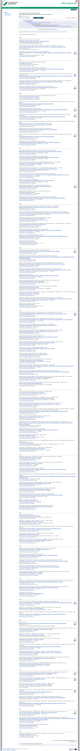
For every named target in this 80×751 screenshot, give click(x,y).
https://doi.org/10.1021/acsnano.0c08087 (28, 253)
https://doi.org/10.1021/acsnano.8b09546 (28, 406)
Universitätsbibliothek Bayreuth (9, 748)
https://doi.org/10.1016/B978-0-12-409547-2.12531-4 (30, 524)
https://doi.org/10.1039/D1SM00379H (28, 295)
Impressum (9, 750)
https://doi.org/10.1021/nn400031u (27, 631)
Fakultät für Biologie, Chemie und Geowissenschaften (38, 22)
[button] (39, 18)
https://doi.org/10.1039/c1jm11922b (27, 694)
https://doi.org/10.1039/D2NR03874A (28, 232)
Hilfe (18, 7)
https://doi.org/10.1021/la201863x (27, 728)
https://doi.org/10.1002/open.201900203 (28, 413)
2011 (62, 31)
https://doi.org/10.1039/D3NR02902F (28, 177)
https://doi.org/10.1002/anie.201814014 (28, 451)
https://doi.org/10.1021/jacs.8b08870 (27, 491)
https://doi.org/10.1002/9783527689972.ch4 (29, 537)
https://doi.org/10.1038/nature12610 (27, 642)
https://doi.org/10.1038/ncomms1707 (28, 681)
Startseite (5, 7)
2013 (57, 31)
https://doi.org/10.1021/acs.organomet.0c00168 (29, 333)
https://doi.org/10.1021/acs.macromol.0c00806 (29, 339)
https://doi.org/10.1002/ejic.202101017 (28, 215)
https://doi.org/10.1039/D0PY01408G (28, 278)
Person (49, 29)
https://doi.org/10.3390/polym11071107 (28, 419)
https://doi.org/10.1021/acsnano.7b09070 (28, 466)
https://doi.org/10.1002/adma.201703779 (28, 460)
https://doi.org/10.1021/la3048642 (27, 660)
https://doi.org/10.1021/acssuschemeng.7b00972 (30, 531)
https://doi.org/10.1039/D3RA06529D (28, 165)
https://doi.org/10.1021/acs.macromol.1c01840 (29, 238)
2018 (45, 31)
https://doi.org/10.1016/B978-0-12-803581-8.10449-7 (30, 445)
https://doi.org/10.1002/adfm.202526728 (28, 84)
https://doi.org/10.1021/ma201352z (27, 722)
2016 (50, 31)
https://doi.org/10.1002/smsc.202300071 (28, 188)
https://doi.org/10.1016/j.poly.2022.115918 (28, 209)
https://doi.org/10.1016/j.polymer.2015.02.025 (29, 584)
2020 (40, 31)
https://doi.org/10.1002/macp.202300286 (28, 154)
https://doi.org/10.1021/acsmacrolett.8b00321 (29, 480)
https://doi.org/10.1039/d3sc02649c (27, 200)
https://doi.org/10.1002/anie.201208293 (28, 666)
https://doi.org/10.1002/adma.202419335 (28, 78)
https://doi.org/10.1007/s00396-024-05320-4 (29, 112)
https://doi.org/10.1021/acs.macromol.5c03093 (29, 49)
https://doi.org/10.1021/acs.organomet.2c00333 (29, 227)
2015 (52, 31)
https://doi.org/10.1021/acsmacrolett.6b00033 (29, 552)
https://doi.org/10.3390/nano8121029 (28, 509)
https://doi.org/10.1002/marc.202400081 (28, 144)
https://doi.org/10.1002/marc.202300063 (28, 183)
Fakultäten (27, 21)
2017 (47, 31)
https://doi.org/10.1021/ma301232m (27, 706)
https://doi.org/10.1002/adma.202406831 (28, 106)
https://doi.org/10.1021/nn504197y (27, 616)
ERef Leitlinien (7, 13)
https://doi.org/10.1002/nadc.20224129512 (29, 244)
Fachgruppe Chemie (34, 23)
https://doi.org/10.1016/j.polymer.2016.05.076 (29, 563)
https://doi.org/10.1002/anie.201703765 (28, 518)
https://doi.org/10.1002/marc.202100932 (28, 221)
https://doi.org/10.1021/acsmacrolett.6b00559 (29, 557)
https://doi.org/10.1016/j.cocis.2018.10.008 (29, 395)
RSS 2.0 (74, 17)
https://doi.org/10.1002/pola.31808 (27, 65)
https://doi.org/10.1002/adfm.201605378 (28, 542)
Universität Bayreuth (26, 20)
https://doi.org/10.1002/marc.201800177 (28, 497)
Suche (14, 7)
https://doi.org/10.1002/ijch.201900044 (28, 438)
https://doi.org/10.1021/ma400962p (27, 649)
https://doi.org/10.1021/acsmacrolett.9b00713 (29, 432)
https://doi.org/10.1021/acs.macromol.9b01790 (29, 426)
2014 (55, 31)
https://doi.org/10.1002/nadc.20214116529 (29, 307)
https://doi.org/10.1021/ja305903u (27, 675)
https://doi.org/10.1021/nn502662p (27, 605)
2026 (24, 31)
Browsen (10, 7)
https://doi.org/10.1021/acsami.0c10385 (28, 380)
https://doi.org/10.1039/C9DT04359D (28, 368)
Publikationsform (54, 29)
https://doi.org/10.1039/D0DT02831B (28, 322)
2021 (37, 31)
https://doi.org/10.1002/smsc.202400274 (28, 139)
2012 (60, 31)
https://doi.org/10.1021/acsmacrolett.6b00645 (29, 575)
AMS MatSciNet (25, 687)
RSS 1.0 (69, 17)
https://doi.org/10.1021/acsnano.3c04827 (28, 194)
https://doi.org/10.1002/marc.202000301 (28, 345)
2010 (65, 31)
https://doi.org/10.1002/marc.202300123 (28, 159)
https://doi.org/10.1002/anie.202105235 (28, 289)
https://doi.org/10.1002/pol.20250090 (28, 90)
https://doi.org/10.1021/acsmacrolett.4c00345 (29, 132)
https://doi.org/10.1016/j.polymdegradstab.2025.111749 (31, 43)
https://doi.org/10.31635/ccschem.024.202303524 (30, 99)
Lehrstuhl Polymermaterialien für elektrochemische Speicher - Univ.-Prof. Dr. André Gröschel (53, 26)
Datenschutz (13, 750)
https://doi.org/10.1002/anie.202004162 (28, 362)
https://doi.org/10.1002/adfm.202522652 (28, 56)
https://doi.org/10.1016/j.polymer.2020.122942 (29, 374)
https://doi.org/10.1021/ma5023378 (27, 590)
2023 (32, 31)
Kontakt (4, 750)
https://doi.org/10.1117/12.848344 (27, 737)
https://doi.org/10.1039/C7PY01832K (28, 503)
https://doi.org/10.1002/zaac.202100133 (28, 272)
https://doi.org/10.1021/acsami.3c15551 (28, 171)
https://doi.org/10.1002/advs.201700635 (28, 471)
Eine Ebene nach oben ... (25, 16)
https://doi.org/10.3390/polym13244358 (28, 260)
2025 (27, 31)
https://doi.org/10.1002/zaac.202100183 (28, 301)
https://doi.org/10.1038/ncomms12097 (28, 569)
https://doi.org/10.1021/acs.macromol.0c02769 (29, 266)
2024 (29, 31)
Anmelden (75, 7)
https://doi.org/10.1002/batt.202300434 (28, 119)
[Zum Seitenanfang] (73, 741)
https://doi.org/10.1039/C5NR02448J (28, 596)
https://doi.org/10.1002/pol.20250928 (28, 71)
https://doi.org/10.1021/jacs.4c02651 (27, 126)
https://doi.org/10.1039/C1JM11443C (28, 715)
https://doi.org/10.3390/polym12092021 (28, 316)
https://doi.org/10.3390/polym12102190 (28, 351)
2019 (42, 31)
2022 (35, 31)
